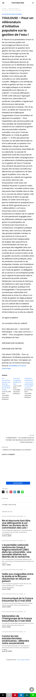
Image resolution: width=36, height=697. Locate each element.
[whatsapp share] (18, 492)
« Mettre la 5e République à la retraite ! (16, 450)
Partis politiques (14, 8)
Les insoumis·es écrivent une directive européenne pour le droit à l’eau (6, 384)
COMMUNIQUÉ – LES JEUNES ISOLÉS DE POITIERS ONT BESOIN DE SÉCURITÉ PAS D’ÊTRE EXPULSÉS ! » (20, 440)
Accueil (4, 8)
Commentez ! (18, 483)
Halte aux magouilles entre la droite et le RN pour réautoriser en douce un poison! (17, 577)
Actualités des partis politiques (11, 10)
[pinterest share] (11, 492)
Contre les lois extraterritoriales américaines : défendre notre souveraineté (15, 640)
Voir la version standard (23, 659)
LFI (25, 516)
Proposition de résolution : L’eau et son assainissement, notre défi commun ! (29, 383)
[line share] (22, 492)
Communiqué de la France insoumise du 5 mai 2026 (17, 599)
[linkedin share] (15, 492)
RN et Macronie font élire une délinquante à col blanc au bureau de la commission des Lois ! (16, 524)
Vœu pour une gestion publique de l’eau (17, 381)
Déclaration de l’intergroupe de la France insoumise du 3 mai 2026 (17, 618)
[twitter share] (3, 492)
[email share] (7, 492)
